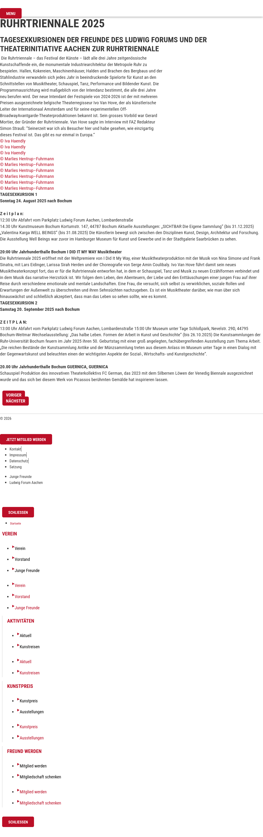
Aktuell (25, 635)
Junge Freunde (27, 570)
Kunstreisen (30, 646)
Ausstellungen (32, 711)
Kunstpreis (29, 700)
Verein (20, 548)
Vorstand (22, 559)
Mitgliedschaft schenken (40, 776)
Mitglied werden (33, 765)
